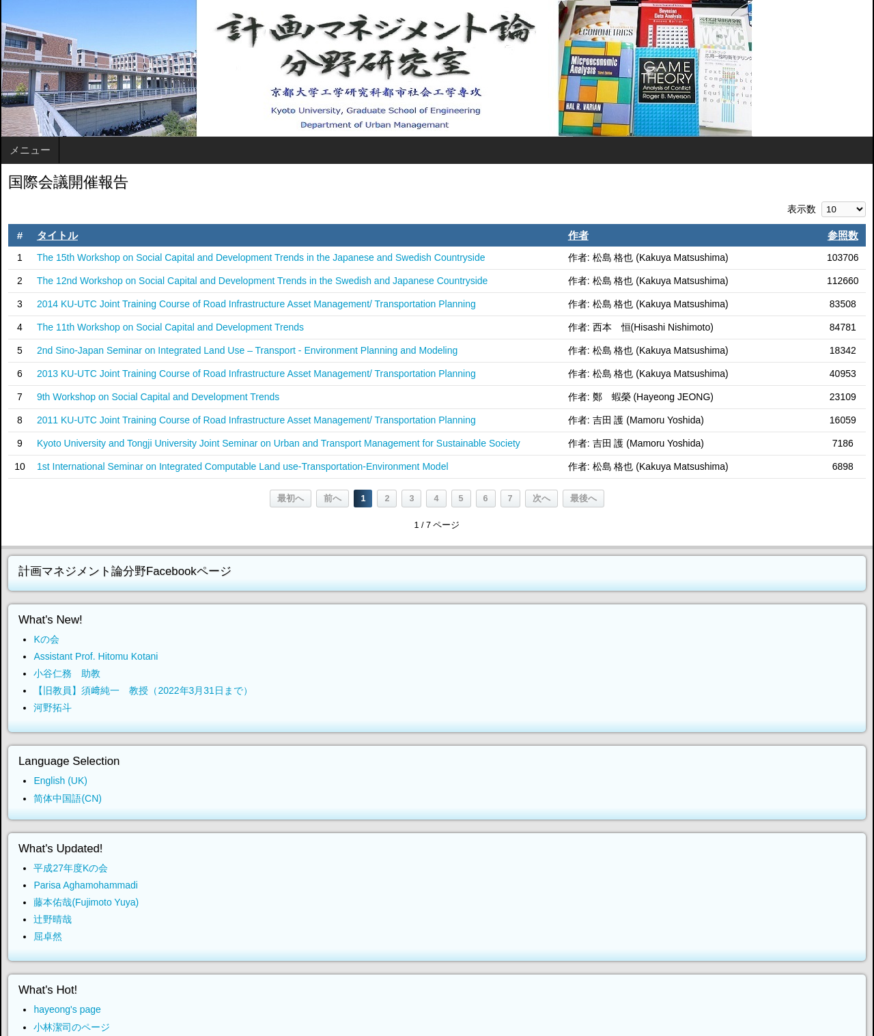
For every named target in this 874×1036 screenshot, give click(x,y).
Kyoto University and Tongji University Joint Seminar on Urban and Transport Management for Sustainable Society (278, 443)
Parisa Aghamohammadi (85, 885)
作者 (578, 235)
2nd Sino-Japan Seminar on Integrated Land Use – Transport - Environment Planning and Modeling (247, 350)
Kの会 (46, 639)
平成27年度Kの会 (70, 868)
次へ (541, 498)
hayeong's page (66, 1009)
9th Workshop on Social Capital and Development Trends (158, 396)
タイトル (57, 235)
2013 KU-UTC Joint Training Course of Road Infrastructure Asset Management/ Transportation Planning (256, 373)
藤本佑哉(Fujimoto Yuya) (86, 902)
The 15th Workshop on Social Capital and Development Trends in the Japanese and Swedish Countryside (261, 257)
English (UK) (60, 780)
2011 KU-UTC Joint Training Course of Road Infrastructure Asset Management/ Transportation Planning (256, 420)
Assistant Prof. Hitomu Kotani (95, 656)
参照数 (843, 235)
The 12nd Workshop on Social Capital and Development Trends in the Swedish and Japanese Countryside (262, 280)
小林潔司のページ (71, 1027)
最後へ (583, 498)
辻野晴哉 (52, 919)
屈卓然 (47, 936)
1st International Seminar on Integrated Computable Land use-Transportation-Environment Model (243, 466)
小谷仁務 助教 (66, 673)
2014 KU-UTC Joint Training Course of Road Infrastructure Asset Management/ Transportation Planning (256, 303)
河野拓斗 (52, 707)
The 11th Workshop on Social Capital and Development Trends (170, 327)
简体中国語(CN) (67, 798)
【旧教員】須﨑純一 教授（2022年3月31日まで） (143, 690)
